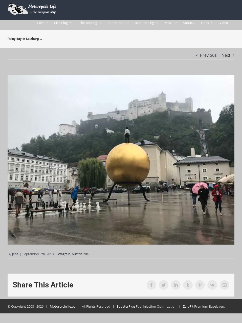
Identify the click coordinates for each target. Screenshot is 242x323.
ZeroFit (188, 308)
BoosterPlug (126, 308)
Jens (15, 256)
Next (226, 57)
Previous (208, 57)
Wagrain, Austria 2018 (74, 256)
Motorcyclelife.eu (63, 308)
